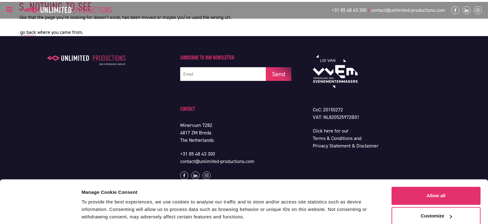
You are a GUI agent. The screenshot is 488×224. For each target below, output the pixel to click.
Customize (436, 193)
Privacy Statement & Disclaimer (345, 145)
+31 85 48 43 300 (349, 10)
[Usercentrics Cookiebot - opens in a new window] (40, 212)
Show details (96, 211)
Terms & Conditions (333, 138)
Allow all (436, 173)
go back (28, 32)
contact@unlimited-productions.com (408, 10)
